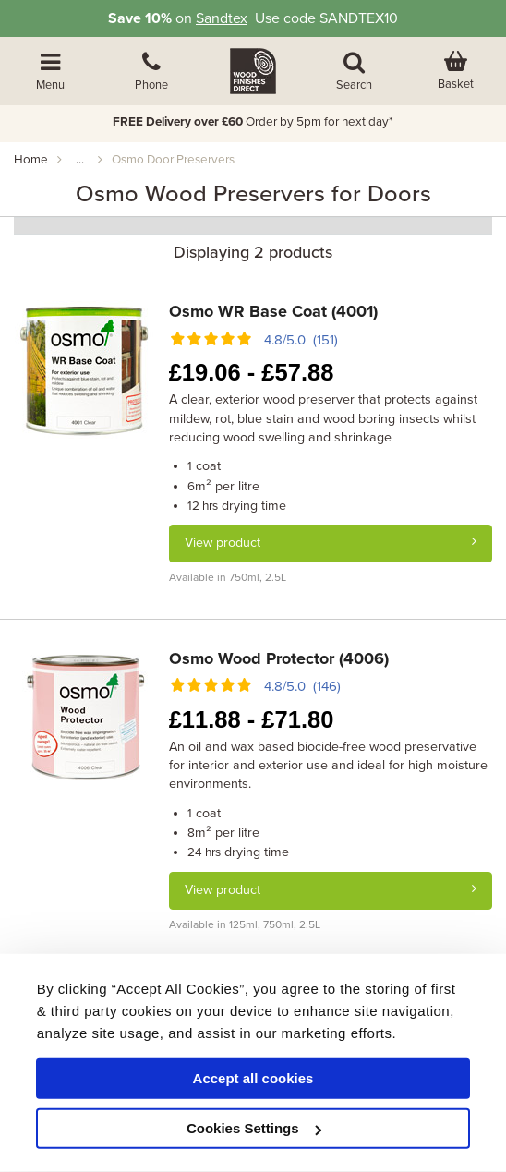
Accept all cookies (253, 1078)
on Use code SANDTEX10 (253, 18)
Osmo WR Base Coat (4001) (273, 311)
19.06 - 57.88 (251, 372)
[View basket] (455, 71)
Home (31, 159)
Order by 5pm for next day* (253, 122)
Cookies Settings (254, 1128)
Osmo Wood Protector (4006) (279, 658)
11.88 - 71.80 (251, 719)
